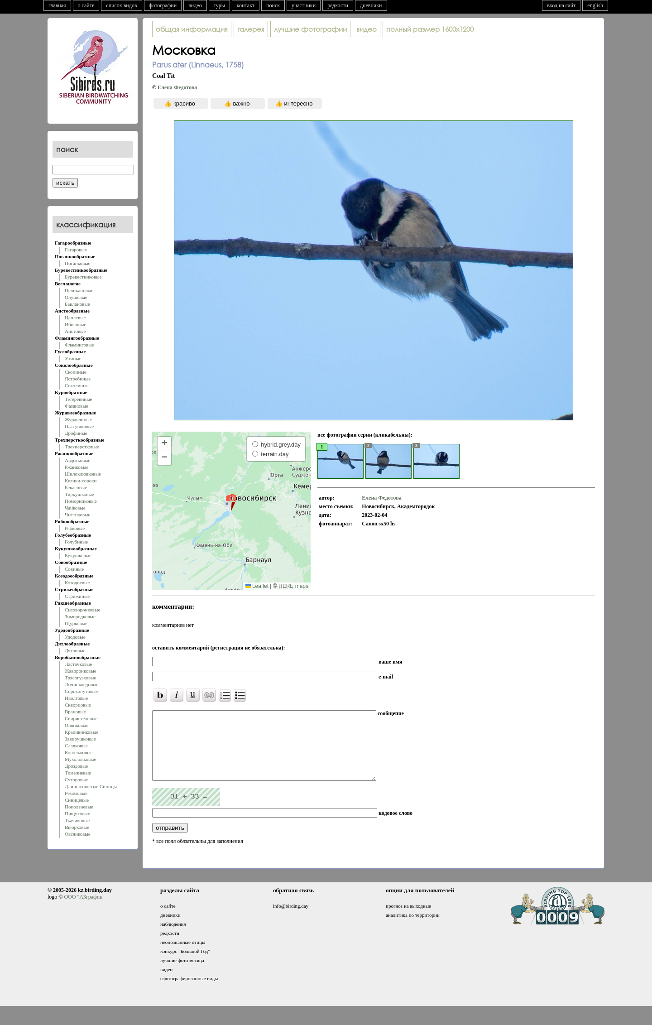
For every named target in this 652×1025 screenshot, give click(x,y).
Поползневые (79, 806)
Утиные (73, 358)
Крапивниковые (81, 732)
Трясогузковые (80, 677)
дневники (371, 5)
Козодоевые (77, 582)
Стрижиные (77, 596)
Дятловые (75, 650)
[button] (231, 502)
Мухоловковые (80, 759)
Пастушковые (79, 426)
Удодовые (75, 637)
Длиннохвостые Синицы (91, 786)
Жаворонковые (80, 671)
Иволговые (76, 698)
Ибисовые (75, 324)
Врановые (75, 711)
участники (304, 5)
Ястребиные (78, 378)
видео (195, 5)
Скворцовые (78, 704)
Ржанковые (76, 467)
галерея (250, 29)
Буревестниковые (83, 276)
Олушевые (76, 297)
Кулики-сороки (80, 480)
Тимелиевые (78, 772)
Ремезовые (76, 793)
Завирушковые (80, 738)
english (595, 5)
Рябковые (75, 528)
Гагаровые (76, 249)
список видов (121, 5)
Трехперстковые (82, 446)
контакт (245, 5)
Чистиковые (77, 514)
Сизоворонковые (82, 609)
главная (57, 5)
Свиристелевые (81, 718)
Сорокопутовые (81, 691)
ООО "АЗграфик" (84, 910)
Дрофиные (76, 433)
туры (219, 5)
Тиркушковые (79, 494)
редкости (337, 5)
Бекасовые (76, 487)
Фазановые (76, 406)
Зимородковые (80, 616)
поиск (273, 5)
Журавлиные (78, 419)
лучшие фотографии (310, 29)
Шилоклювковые (83, 473)
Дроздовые (76, 766)
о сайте (86, 5)
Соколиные (77, 385)
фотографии (163, 5)
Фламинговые (79, 344)
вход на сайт (561, 5)
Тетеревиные (78, 399)
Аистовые (75, 331)
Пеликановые (79, 290)
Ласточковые (78, 664)
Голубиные (76, 541)
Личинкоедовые (81, 684)
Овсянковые (78, 834)
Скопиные (75, 372)
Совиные (74, 569)
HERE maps (293, 586)
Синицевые (77, 800)
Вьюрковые (77, 827)
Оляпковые (76, 725)
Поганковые (77, 263)
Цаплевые (75, 317)
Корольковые (78, 752)
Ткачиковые (77, 820)
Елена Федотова (177, 87)
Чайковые (75, 507)
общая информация (192, 29)
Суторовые (76, 779)
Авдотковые (77, 460)
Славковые (76, 745)
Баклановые (77, 304)
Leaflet (256, 586)
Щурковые (76, 623)
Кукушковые (78, 555)
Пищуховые (77, 813)
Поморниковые (81, 501)
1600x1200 (430, 29)
